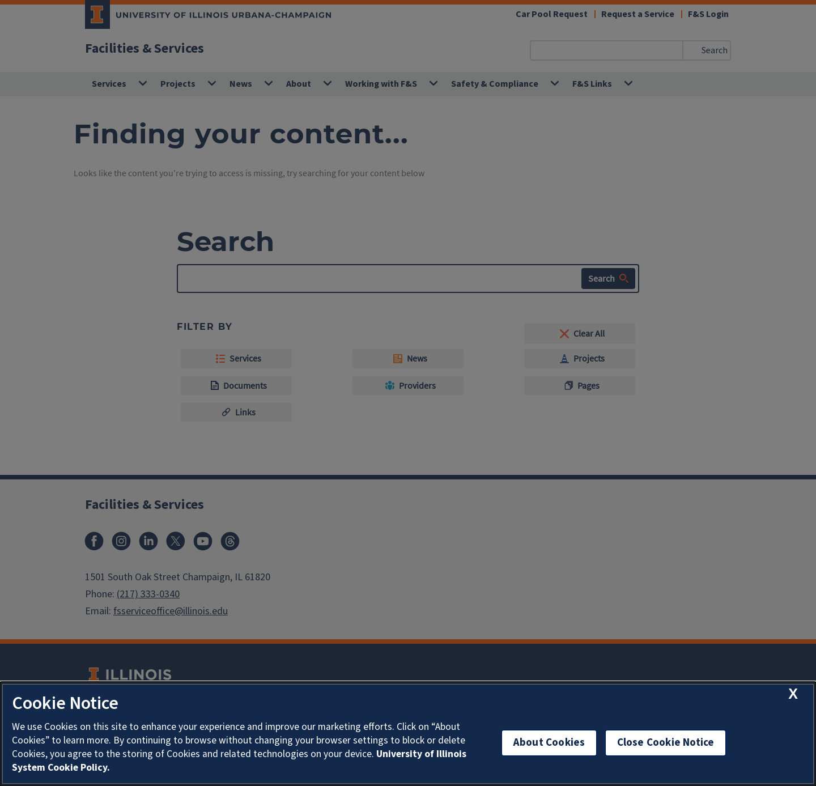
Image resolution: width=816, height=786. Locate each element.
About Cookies (549, 742)
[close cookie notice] (793, 694)
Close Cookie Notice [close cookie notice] (666, 742)
